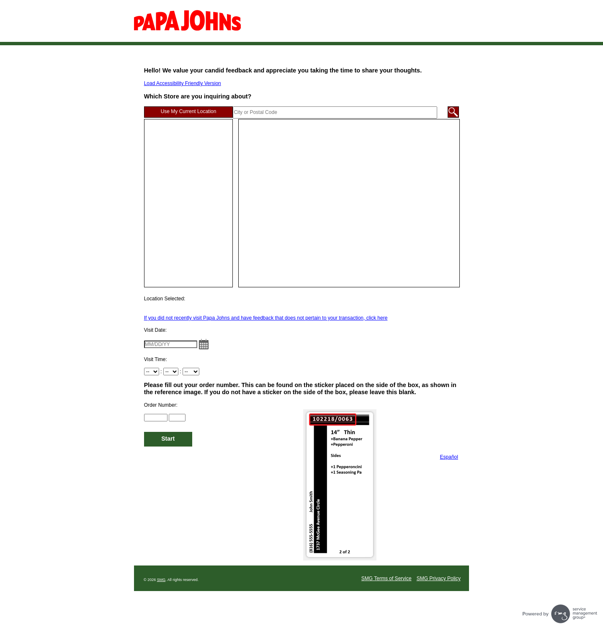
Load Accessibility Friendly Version (182, 83)
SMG (161, 580)
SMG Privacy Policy (439, 578)
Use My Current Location (188, 111)
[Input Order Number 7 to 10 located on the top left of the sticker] (177, 417)
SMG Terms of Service (386, 578)
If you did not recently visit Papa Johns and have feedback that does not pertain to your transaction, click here (266, 318)
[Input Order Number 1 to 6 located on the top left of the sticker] (156, 417)
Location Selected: (165, 299)
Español (449, 457)
